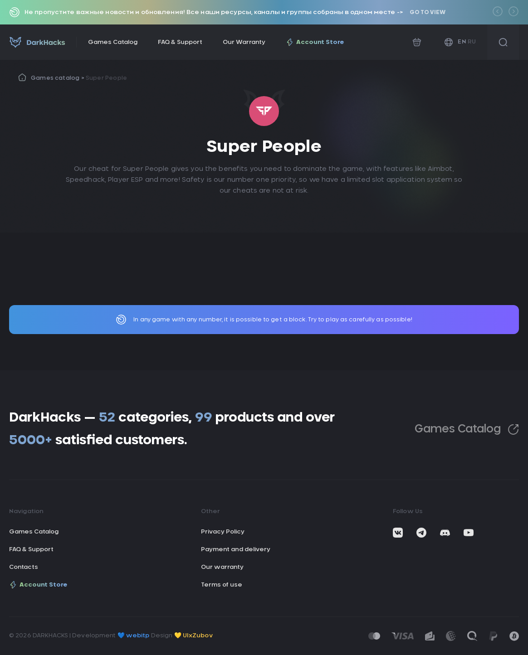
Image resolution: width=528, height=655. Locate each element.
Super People (106, 78)
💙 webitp (133, 636)
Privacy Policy (222, 532)
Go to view (427, 12)
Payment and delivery (235, 550)
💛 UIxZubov (193, 636)
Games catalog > (58, 78)
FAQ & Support (180, 42)
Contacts (23, 567)
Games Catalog (112, 42)
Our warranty (222, 567)
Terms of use (221, 585)
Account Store (315, 42)
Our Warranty (244, 42)
